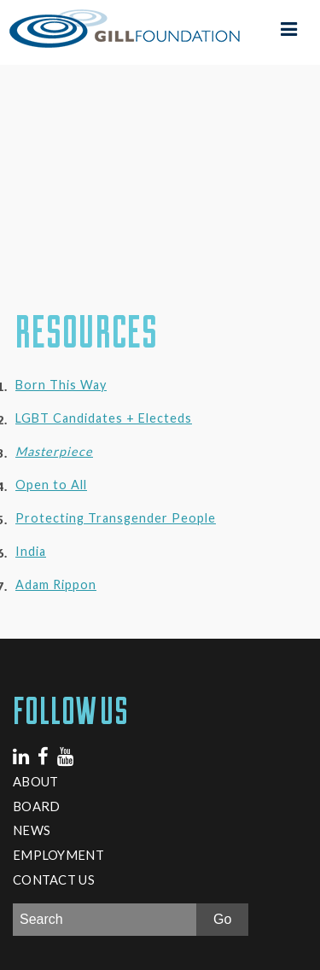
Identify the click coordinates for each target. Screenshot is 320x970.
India (30, 551)
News (31, 830)
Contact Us (54, 879)
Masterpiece (54, 451)
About (35, 781)
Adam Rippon (55, 584)
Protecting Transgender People (115, 518)
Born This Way (61, 384)
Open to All (51, 484)
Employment (58, 854)
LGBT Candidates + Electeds (103, 418)
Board (36, 806)
